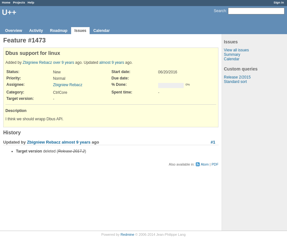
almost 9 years (111, 62)
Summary (232, 54)
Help (31, 2)
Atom (205, 164)
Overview (13, 30)
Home (6, 2)
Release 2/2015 (237, 77)
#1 (213, 142)
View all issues (236, 50)
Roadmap (59, 30)
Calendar (101, 30)
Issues (80, 30)
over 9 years (63, 62)
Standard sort (235, 81)
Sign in (279, 2)
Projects (19, 2)
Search (220, 11)
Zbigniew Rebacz (37, 62)
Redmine (127, 234)
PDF (214, 164)
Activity (36, 30)
